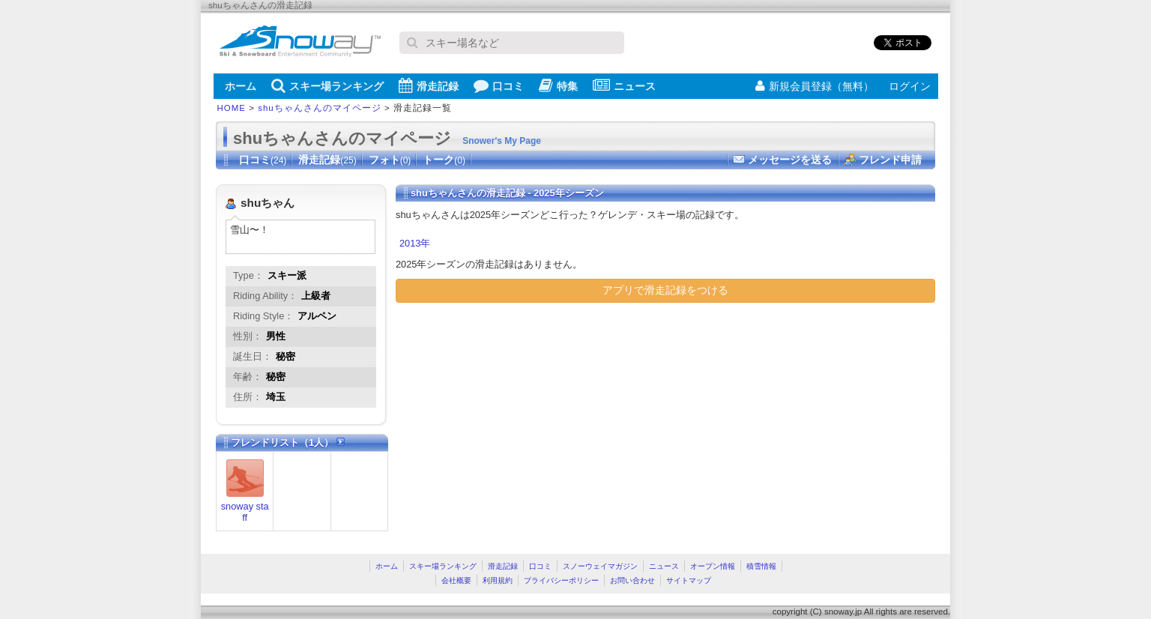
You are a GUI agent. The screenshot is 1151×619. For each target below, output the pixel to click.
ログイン (910, 86)
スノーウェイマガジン (600, 566)
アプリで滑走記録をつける (665, 290)
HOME (232, 107)
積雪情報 (761, 566)
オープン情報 (712, 566)
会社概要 (456, 580)
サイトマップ (688, 580)
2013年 (414, 243)
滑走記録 (429, 85)
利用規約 (498, 580)
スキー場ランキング (327, 85)
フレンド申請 (890, 160)
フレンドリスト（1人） (288, 442)
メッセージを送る (790, 160)
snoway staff (245, 512)
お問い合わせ (632, 580)
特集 (558, 85)
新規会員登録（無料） (814, 86)
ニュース (624, 85)
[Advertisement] (521, 423)
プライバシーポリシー (561, 580)
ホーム (240, 86)
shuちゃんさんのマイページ (319, 107)
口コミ (499, 85)
